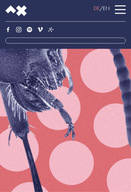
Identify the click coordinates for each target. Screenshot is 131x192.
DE (96, 8)
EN (106, 8)
